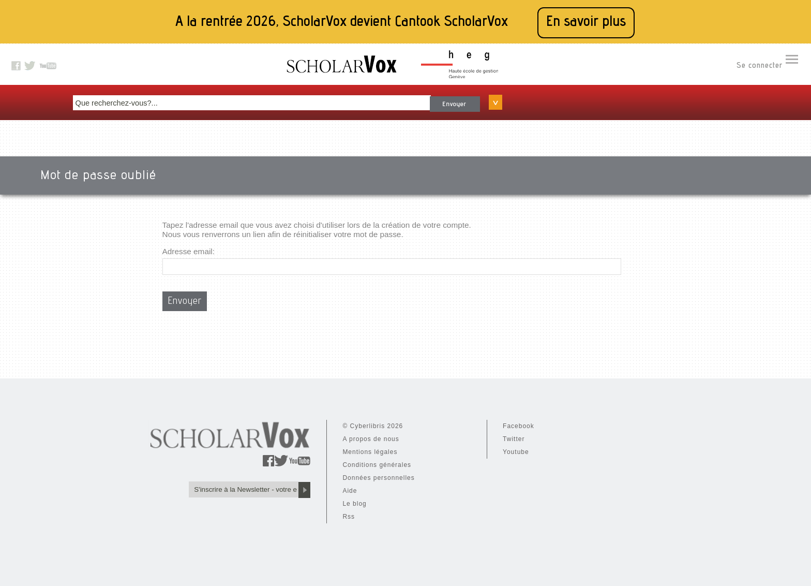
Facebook (341, 421)
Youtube (339, 447)
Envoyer (557, 98)
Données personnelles (253, 473)
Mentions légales (244, 447)
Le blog (229, 499)
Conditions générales (251, 460)
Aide (224, 486)
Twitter (337, 434)
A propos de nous (245, 434)
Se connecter (760, 68)
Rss (223, 512)
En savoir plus (586, 22)
